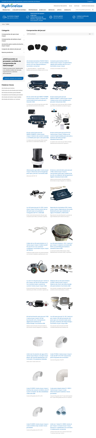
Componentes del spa (8, 411)
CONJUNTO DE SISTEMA (8, 415)
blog (70, 6)
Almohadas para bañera (8, 88)
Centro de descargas (88, 6)
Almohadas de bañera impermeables (11, 97)
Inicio (3, 24)
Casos (31, 419)
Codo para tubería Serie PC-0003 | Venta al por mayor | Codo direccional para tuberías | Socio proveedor (60, 287)
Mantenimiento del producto (59, 413)
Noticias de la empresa (36, 411)
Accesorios (92, 389)
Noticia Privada (54, 434)
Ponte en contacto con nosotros (13, 78)
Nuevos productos (7, 417)
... (70, 335)
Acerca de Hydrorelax (35, 409)
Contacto (67, 10)
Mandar (53, 394)
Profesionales (33, 10)
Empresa (29, 434)
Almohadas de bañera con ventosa (11, 99)
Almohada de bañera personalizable (11, 92)
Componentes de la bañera (9, 409)
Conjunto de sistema (19, 10)
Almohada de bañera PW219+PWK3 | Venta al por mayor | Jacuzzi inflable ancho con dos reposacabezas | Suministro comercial (37, 63)
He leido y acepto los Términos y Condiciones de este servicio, (67, 391)
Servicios (51, 10)
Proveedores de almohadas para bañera (12, 95)
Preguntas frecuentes (60, 6)
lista (91, 34)
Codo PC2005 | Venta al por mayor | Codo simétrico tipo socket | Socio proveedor (83, 286)
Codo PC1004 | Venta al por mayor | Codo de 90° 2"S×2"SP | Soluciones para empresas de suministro (83, 248)
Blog (53, 417)
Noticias (76, 6)
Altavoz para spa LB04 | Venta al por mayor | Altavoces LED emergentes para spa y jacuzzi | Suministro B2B (36, 136)
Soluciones (33, 415)
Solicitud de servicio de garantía (85, 411)
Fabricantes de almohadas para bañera (12, 90)
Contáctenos (33, 421)
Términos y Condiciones (81, 391)
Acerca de (42, 10)
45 (73, 335)
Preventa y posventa (82, 409)
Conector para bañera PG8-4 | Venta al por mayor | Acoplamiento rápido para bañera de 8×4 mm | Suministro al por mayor (60, 62)
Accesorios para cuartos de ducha (11, 413)
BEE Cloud (65, 436)
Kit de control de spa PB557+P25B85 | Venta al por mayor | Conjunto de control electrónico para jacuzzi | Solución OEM (83, 63)
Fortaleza (32, 417)
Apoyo (59, 10)
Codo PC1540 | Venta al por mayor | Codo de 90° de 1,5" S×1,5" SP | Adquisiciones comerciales (83, 322)
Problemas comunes (45, 434)
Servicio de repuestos (58, 409)
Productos (6, 10)
